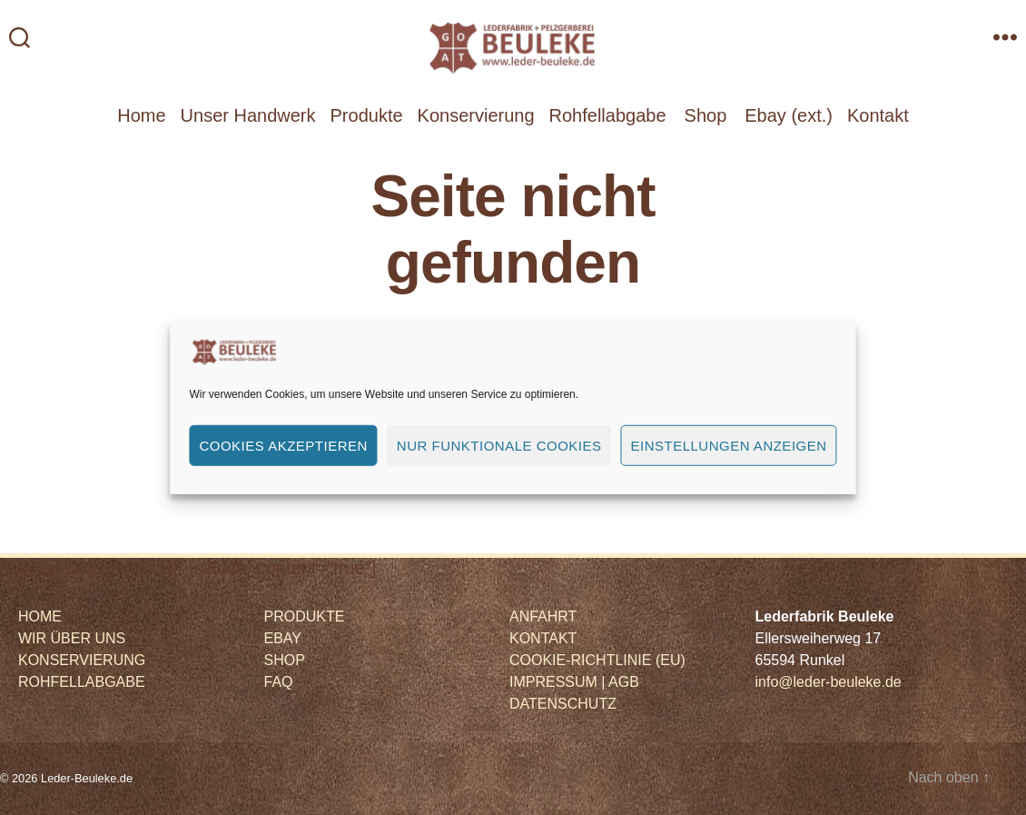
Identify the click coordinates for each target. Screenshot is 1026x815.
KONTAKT (543, 638)
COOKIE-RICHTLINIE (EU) (597, 660)
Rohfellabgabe (607, 115)
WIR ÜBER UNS (71, 638)
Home (141, 115)
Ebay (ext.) (789, 115)
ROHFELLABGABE (81, 682)
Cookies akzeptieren (283, 444)
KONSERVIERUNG (81, 660)
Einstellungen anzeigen (729, 444)
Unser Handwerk (248, 115)
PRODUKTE (304, 616)
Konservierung (476, 115)
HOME (40, 616)
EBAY (283, 638)
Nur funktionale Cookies (499, 444)
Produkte (366, 115)
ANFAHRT (543, 616)
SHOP (284, 660)
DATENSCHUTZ (563, 703)
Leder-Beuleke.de (87, 778)
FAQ (278, 682)
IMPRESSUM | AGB (574, 682)
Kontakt (878, 115)
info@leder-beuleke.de (828, 682)
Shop (706, 115)
